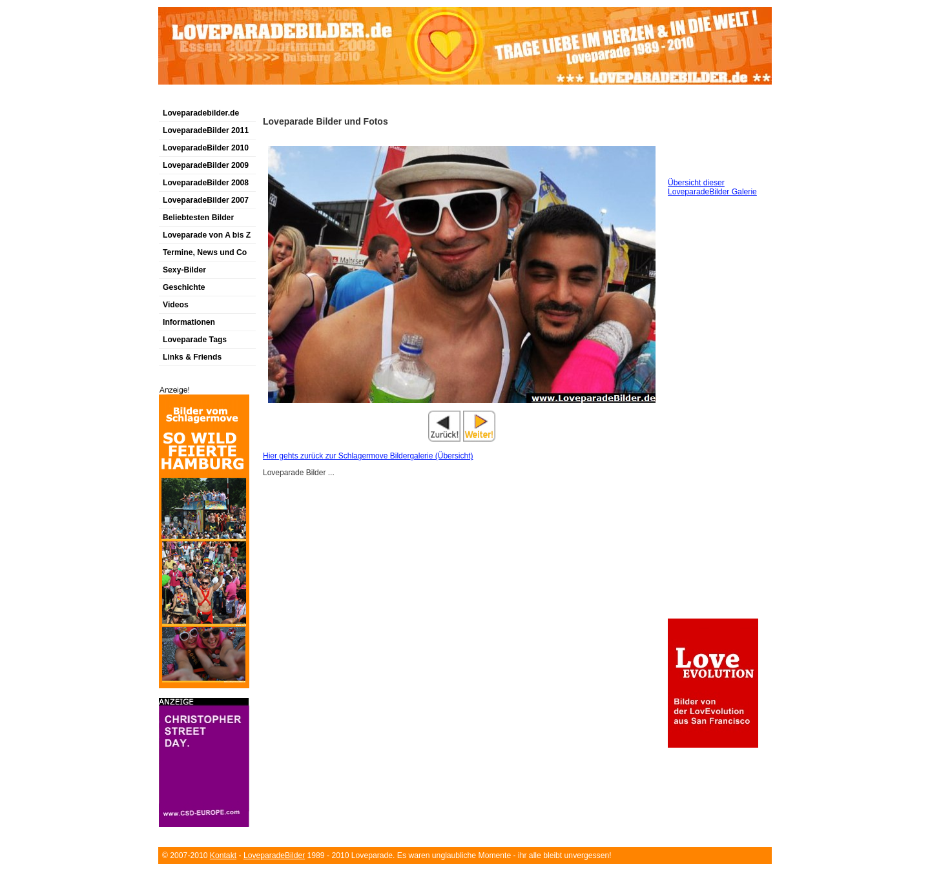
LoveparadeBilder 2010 (206, 147)
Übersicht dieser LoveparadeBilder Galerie (712, 187)
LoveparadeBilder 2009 (206, 165)
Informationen (189, 322)
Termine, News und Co (205, 252)
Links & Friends (192, 357)
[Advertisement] (309, 99)
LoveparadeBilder (274, 855)
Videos (176, 304)
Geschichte (184, 287)
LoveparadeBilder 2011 (206, 130)
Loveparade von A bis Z (207, 235)
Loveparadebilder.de (201, 113)
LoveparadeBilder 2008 (206, 182)
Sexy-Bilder (184, 269)
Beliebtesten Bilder (198, 217)
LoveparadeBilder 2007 (206, 200)
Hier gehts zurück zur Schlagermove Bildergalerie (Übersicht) (368, 455)
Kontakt (223, 855)
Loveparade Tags (195, 339)
